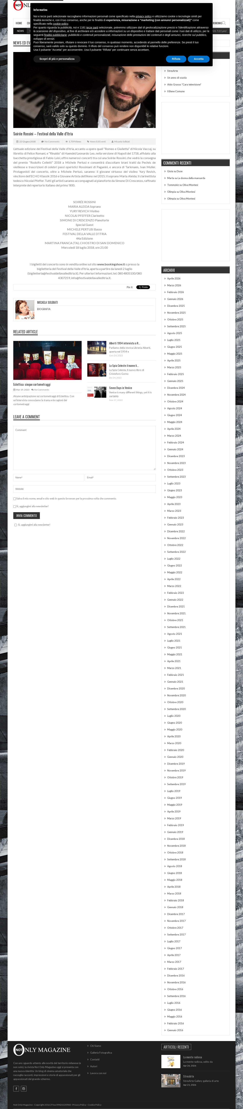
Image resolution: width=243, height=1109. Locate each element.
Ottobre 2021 (175, 620)
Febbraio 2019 (175, 825)
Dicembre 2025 (176, 305)
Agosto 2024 (174, 408)
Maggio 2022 (174, 572)
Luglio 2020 (173, 715)
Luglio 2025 (173, 340)
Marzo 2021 (174, 668)
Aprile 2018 (174, 886)
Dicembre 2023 (176, 456)
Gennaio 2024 (175, 449)
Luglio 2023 (173, 483)
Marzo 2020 (174, 743)
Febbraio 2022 (175, 592)
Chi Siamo (95, 1045)
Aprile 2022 (174, 579)
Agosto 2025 (174, 333)
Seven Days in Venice (120, 388)
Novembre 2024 (176, 394)
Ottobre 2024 (175, 401)
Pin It (130, 287)
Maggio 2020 (174, 729)
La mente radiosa (192, 1057)
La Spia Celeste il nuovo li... (124, 365)
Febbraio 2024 (175, 442)
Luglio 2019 (173, 791)
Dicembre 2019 (176, 763)
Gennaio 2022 (175, 599)
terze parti (92, 27)
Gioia (170, 171)
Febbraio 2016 (175, 1023)
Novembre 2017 (176, 920)
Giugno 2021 (174, 647)
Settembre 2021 (176, 627)
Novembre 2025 (176, 312)
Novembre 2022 (176, 538)
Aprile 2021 (174, 661)
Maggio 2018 (174, 879)
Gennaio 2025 (175, 381)
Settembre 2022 (176, 551)
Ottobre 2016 (175, 989)
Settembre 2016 (176, 996)
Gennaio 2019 (175, 832)
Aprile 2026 (174, 278)
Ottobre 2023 (175, 469)
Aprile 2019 (174, 811)
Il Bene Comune (176, 91)
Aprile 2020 (174, 736)
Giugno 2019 (174, 797)
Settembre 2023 (176, 476)
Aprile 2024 (174, 428)
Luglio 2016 (173, 1002)
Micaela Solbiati (122, 141)
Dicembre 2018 (176, 838)
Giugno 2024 (174, 415)
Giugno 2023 (174, 490)
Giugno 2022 (174, 565)
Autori (93, 1066)
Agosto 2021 (174, 633)
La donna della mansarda (191, 178)
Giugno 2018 (174, 873)
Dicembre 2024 (176, 387)
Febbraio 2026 (175, 292)
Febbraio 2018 (175, 900)
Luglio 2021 (173, 640)
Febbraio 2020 (175, 750)
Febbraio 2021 (175, 674)
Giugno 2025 (174, 346)
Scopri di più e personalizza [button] (56, 58)
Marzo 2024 (174, 435)
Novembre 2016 (176, 982)
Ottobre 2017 (175, 927)
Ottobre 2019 (175, 777)
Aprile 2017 (174, 955)
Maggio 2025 (174, 353)
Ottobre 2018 (175, 852)
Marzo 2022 (174, 586)
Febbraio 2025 (175, 374)
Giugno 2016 (174, 1009)
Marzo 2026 (174, 285)
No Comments (52, 141)
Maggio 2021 (174, 654)
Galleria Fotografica (101, 1052)
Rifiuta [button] (176, 58)
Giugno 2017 (174, 948)
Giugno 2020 (174, 722)
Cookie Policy (94, 1104)
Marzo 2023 (174, 510)
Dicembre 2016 (176, 975)
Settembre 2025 (176, 326)
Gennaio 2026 (175, 299)
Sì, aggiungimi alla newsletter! (31, 506)
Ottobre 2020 (175, 702)
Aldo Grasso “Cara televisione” (184, 84)
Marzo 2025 (174, 367)
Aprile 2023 (174, 504)
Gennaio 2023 (175, 524)
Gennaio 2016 (175, 1030)
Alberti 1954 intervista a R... (124, 343)
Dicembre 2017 (176, 914)
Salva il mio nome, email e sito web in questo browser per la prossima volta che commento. (66, 498)
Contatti (94, 1059)
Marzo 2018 (174, 893)
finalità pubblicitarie (55, 34)
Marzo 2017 (174, 961)
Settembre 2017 (176, 934)
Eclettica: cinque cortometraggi (31, 384)
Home (19, 23)
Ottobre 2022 (175, 545)
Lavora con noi (98, 1073)
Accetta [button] (199, 58)
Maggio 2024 (174, 422)
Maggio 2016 (174, 1016)
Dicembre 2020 (176, 688)
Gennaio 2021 (175, 681)
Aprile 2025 (174, 360)
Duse (179, 171)
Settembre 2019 (176, 784)
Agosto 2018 (174, 866)
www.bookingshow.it (111, 264)
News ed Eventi (24, 43)
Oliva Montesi (190, 184)
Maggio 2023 (174, 497)
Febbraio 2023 (175, 517)
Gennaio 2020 (175, 756)
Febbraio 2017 (175, 968)
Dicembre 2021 (176, 606)
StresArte (172, 70)
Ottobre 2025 (175, 319)
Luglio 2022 (173, 558)
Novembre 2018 (176, 845)
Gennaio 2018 (175, 907)
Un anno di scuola (177, 77)
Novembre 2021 (176, 613)
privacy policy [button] (144, 16)
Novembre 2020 (176, 695)
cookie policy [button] (60, 23)
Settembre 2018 (176, 859)
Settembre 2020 (176, 709)
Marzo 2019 (174, 818)
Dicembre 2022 (176, 531)
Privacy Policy (79, 1104)
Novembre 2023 (176, 463)
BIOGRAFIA (43, 309)
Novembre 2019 (176, 770)
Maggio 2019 (174, 804)
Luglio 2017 (173, 941)
